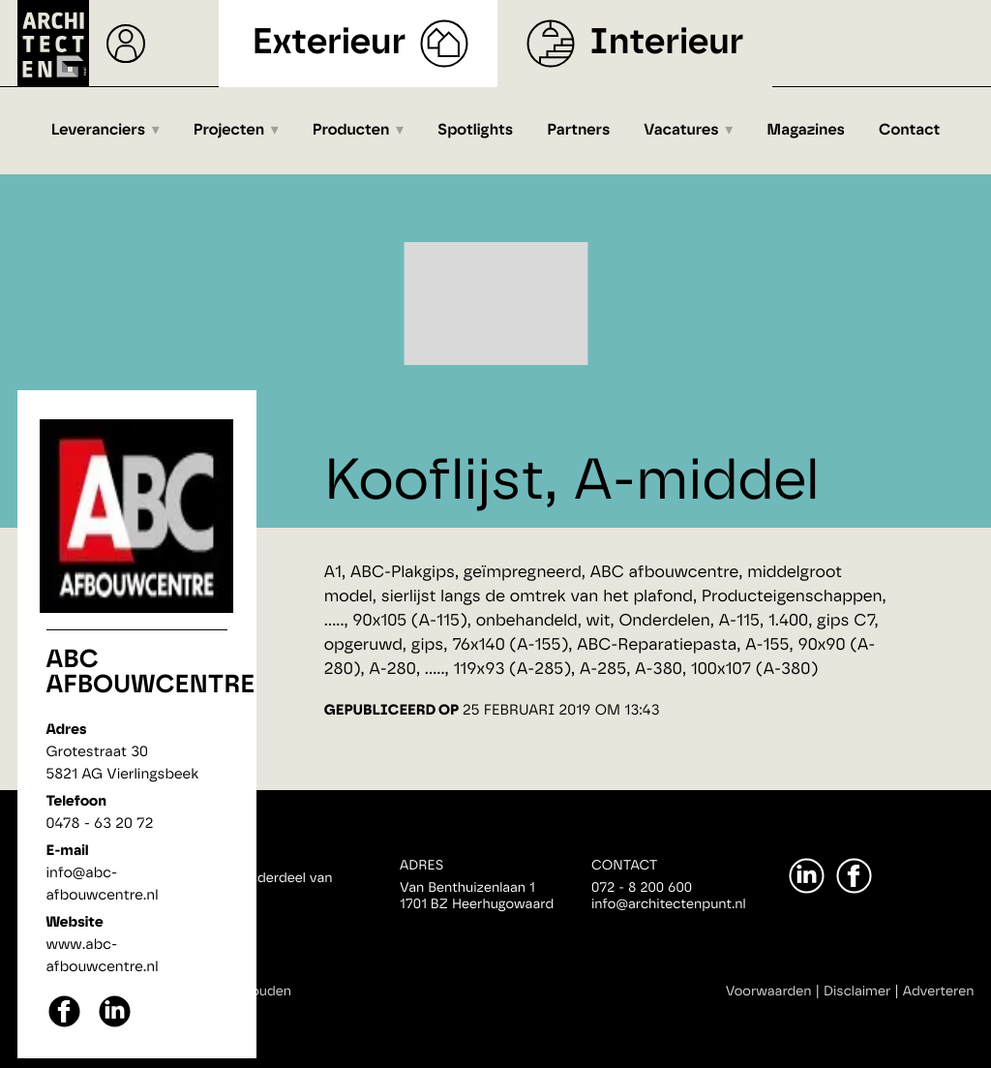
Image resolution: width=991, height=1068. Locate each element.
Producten (351, 130)
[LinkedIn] (806, 876)
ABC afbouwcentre (150, 673)
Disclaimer (857, 991)
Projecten (229, 130)
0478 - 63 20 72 (100, 823)
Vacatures (681, 130)
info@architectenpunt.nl (668, 904)
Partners (578, 130)
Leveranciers (98, 130)
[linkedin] (115, 1025)
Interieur (666, 43)
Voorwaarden (769, 991)
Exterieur (329, 43)
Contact (909, 130)
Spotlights (475, 130)
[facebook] (64, 1025)
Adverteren (939, 991)
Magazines (805, 130)
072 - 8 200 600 (641, 888)
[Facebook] (854, 876)
